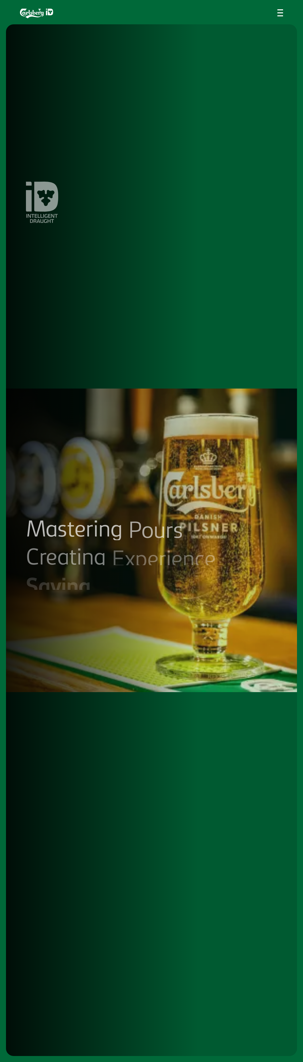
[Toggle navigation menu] (280, 13)
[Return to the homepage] (36, 13)
